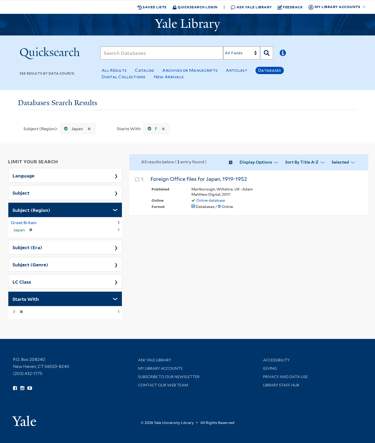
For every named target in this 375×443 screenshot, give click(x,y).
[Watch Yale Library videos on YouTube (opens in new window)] (29, 388)
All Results (114, 70)
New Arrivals (169, 76)
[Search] (161, 52)
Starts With (25, 299)
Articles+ (236, 70)
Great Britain (24, 222)
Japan (72, 128)
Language (23, 175)
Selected (340, 162)
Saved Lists (152, 7)
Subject (20, 192)
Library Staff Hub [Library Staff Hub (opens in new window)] (281, 385)
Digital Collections (124, 76)
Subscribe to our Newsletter (168, 377)
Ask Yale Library (251, 7)
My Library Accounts (160, 368)
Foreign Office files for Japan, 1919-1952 (199, 179)
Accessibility (276, 360)
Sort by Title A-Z (301, 162)
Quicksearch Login (195, 6)
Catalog (144, 70)
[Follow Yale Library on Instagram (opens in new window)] (22, 388)
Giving (270, 368)
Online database (210, 200)
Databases (269, 70)
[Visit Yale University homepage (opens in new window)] (24, 419)
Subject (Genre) (30, 264)
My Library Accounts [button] (334, 7)
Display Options (256, 162)
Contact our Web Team (163, 385)
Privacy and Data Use (285, 377)
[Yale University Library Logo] (187, 25)
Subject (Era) (27, 247)
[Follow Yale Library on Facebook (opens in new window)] (15, 388)
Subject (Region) (31, 210)
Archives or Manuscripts (189, 70)
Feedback (290, 7)
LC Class (21, 281)
